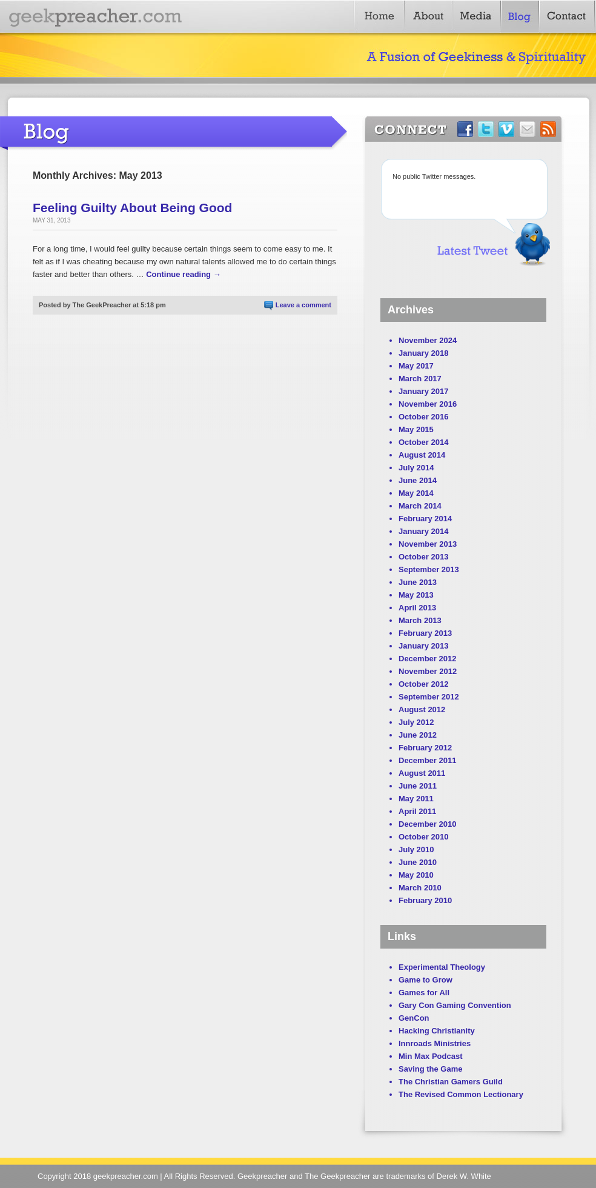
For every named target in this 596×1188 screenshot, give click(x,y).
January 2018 (423, 353)
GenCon (414, 1018)
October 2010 (423, 836)
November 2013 (428, 544)
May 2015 (416, 429)
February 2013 (425, 633)
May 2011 (416, 798)
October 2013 (423, 556)
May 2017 (416, 365)
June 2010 (418, 862)
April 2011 (417, 811)
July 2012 (416, 722)
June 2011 (418, 785)
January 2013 (423, 645)
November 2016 (428, 404)
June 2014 (418, 480)
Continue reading (183, 274)
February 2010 (425, 900)
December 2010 (427, 824)
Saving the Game (430, 1068)
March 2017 (420, 378)
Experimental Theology (442, 967)
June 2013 (418, 582)
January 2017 (423, 391)
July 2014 (416, 467)
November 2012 (428, 671)
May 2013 (416, 594)
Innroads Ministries (435, 1043)
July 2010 (416, 849)
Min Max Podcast (430, 1056)
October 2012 (423, 684)
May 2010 (416, 874)
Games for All (424, 992)
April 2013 (417, 607)
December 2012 (427, 658)
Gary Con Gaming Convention (455, 1005)
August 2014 (422, 454)
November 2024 (428, 340)
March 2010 (420, 887)
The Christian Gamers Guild (451, 1081)
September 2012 (429, 696)
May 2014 (416, 493)
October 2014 (423, 442)
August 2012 (422, 709)
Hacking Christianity (437, 1030)
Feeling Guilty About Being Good (132, 208)
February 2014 (425, 518)
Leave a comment (303, 305)
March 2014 (420, 505)
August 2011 (422, 773)
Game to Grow (425, 979)
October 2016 (423, 416)
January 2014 (423, 531)
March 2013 (420, 620)
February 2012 (425, 747)
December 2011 (427, 760)
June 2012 (418, 734)
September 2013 (429, 569)
